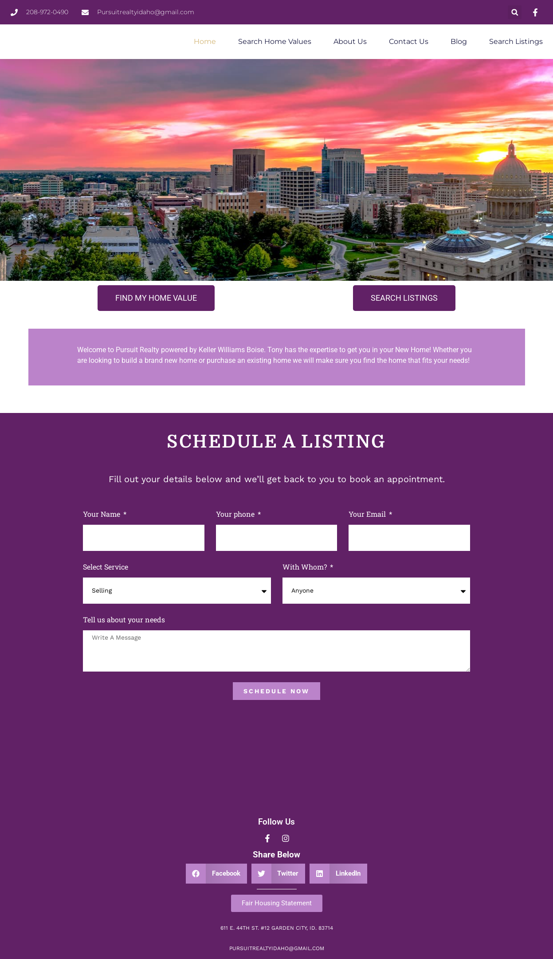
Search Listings (516, 41)
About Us (350, 41)
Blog (459, 41)
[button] (515, 12)
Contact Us (408, 41)
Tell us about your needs (124, 619)
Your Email (368, 514)
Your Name (102, 514)
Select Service (105, 566)
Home (205, 41)
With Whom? (305, 566)
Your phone (236, 514)
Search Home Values (274, 41)
